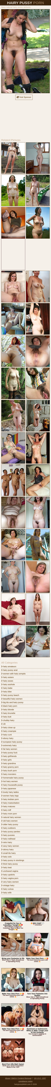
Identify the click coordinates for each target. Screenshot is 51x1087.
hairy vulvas (7, 889)
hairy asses (7, 681)
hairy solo (6, 857)
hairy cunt (6, 735)
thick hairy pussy (9, 864)
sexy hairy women (10, 846)
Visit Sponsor (24, 97)
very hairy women (10, 882)
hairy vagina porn (9, 878)
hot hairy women (9, 781)
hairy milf (6, 810)
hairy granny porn (10, 767)
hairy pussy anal (9, 670)
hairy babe (6, 688)
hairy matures (8, 806)
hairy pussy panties (10, 832)
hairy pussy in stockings (12, 860)
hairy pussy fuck (9, 753)
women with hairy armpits (13, 674)
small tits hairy (8, 853)
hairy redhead (8, 839)
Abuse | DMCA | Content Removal (18, 1078)
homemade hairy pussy (12, 778)
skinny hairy (7, 850)
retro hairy (6, 842)
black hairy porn (9, 706)
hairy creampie (8, 731)
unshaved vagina (9, 871)
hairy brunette (8, 713)
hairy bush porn (9, 771)
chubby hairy (7, 720)
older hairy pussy (9, 824)
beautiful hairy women (11, 699)
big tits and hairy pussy (12, 702)
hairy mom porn (9, 814)
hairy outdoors (8, 828)
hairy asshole (8, 684)
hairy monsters (8, 774)
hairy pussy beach (10, 695)
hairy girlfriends (9, 756)
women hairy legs (10, 796)
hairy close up (8, 727)
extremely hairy (9, 745)
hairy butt (6, 717)
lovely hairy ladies (10, 792)
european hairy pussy (11, 742)
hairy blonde (7, 710)
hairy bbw (6, 692)
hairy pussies (8, 835)
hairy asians (7, 677)
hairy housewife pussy (12, 785)
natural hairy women (11, 817)
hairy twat (6, 867)
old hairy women (9, 821)
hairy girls (6, 760)
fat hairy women (9, 749)
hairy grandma (8, 763)
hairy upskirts (8, 875)
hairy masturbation (10, 803)
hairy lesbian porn (10, 799)
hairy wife (6, 893)
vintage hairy (7, 885)
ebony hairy (7, 738)
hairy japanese (8, 788)
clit (3, 724)
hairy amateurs (8, 666)
